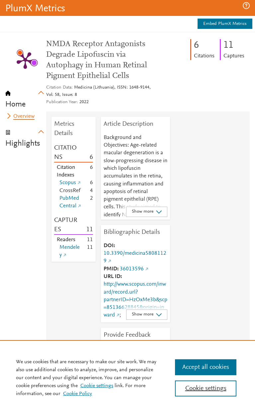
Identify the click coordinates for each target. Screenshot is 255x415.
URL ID (112, 276)
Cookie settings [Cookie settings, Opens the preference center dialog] (205, 388)
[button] (246, 6)
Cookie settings (96, 385)
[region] (127, 377)
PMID (110, 269)
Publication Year (61, 102)
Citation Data (58, 87)
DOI (109, 245)
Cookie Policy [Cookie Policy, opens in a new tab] (77, 393)
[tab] (25, 97)
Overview (24, 116)
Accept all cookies (205, 367)
